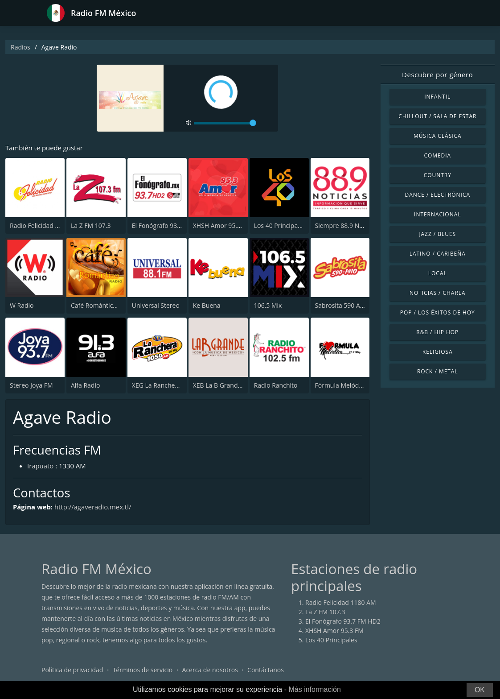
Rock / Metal (437, 371)
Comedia (437, 155)
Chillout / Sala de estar (437, 116)
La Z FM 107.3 (91, 225)
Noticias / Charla (438, 293)
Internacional (437, 214)
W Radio (22, 305)
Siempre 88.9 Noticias (346, 225)
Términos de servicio (143, 670)
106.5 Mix (268, 305)
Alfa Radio (85, 385)
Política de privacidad (72, 670)
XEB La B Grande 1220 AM (230, 385)
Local (437, 273)
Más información (314, 689)
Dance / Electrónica (437, 195)
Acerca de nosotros (210, 670)
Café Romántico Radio (103, 305)
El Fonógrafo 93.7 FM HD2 (169, 225)
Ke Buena (207, 305)
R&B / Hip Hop (437, 332)
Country (437, 175)
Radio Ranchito (276, 385)
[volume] (225, 123)
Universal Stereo (156, 305)
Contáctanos (265, 670)
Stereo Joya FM (31, 385)
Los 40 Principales (280, 225)
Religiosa (437, 352)
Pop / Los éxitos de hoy (437, 312)
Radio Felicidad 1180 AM (45, 225)
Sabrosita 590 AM (340, 305)
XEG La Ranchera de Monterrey (177, 385)
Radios (20, 47)
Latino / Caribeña (438, 253)
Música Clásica (438, 136)
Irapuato (40, 465)
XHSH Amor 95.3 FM (222, 225)
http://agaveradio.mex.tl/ (93, 506)
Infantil (437, 96)
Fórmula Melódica (341, 385)
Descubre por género (437, 74)
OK (480, 690)
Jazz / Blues (437, 234)
